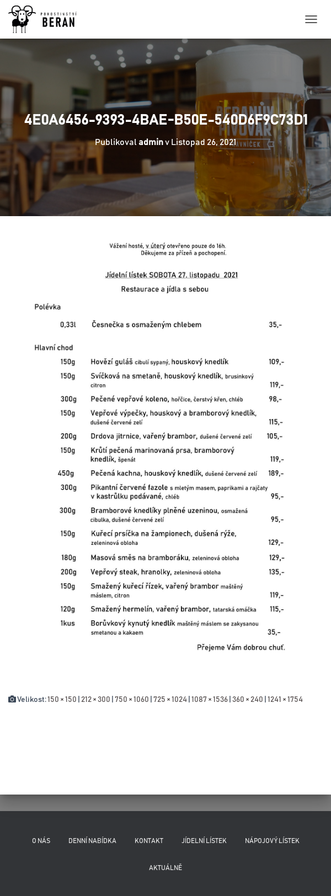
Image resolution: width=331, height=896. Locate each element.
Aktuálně (165, 868)
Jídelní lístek (204, 841)
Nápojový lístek (272, 841)
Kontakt (149, 841)
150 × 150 (62, 700)
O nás (41, 841)
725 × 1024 (170, 700)
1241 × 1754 (285, 700)
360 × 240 (247, 700)
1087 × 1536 (209, 700)
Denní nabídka (92, 841)
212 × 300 (95, 700)
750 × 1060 (132, 700)
